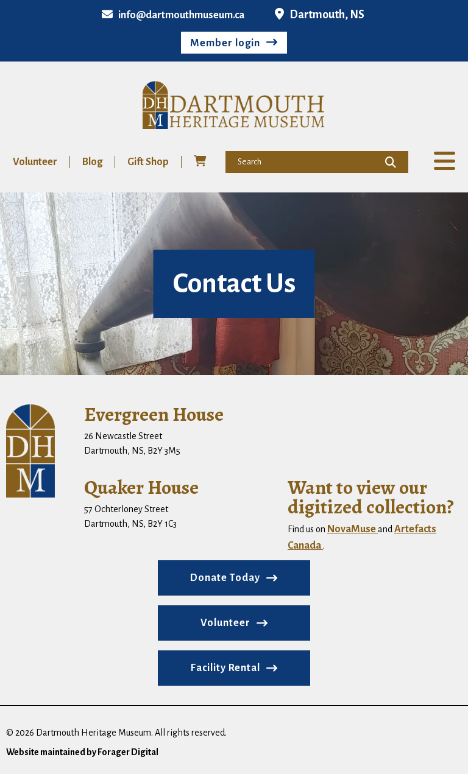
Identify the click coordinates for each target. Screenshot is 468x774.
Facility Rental (225, 668)
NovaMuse (352, 529)
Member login (225, 43)
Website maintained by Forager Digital (82, 752)
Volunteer (35, 162)
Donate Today (225, 577)
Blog (92, 162)
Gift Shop (148, 162)
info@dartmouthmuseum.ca (173, 15)
